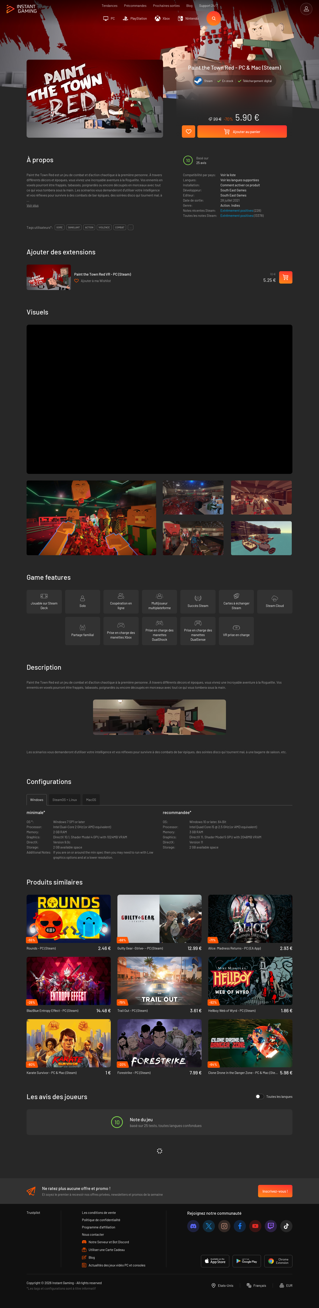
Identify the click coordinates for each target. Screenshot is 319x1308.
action (89, 227)
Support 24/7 (208, 6)
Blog (189, 6)
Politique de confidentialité (101, 1220)
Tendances (109, 6)
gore (59, 227)
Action (225, 205)
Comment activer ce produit (240, 185)
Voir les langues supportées (239, 180)
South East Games (233, 190)
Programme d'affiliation (98, 1227)
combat (119, 227)
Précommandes (135, 6)
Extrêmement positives (237, 210)
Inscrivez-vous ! (275, 1191)
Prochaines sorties (166, 6)
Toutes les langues (273, 1096)
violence (104, 227)
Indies (235, 205)
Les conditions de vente (99, 1213)
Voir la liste (228, 175)
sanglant (74, 227)
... (131, 227)
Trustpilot (33, 1213)
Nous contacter (93, 1234)
